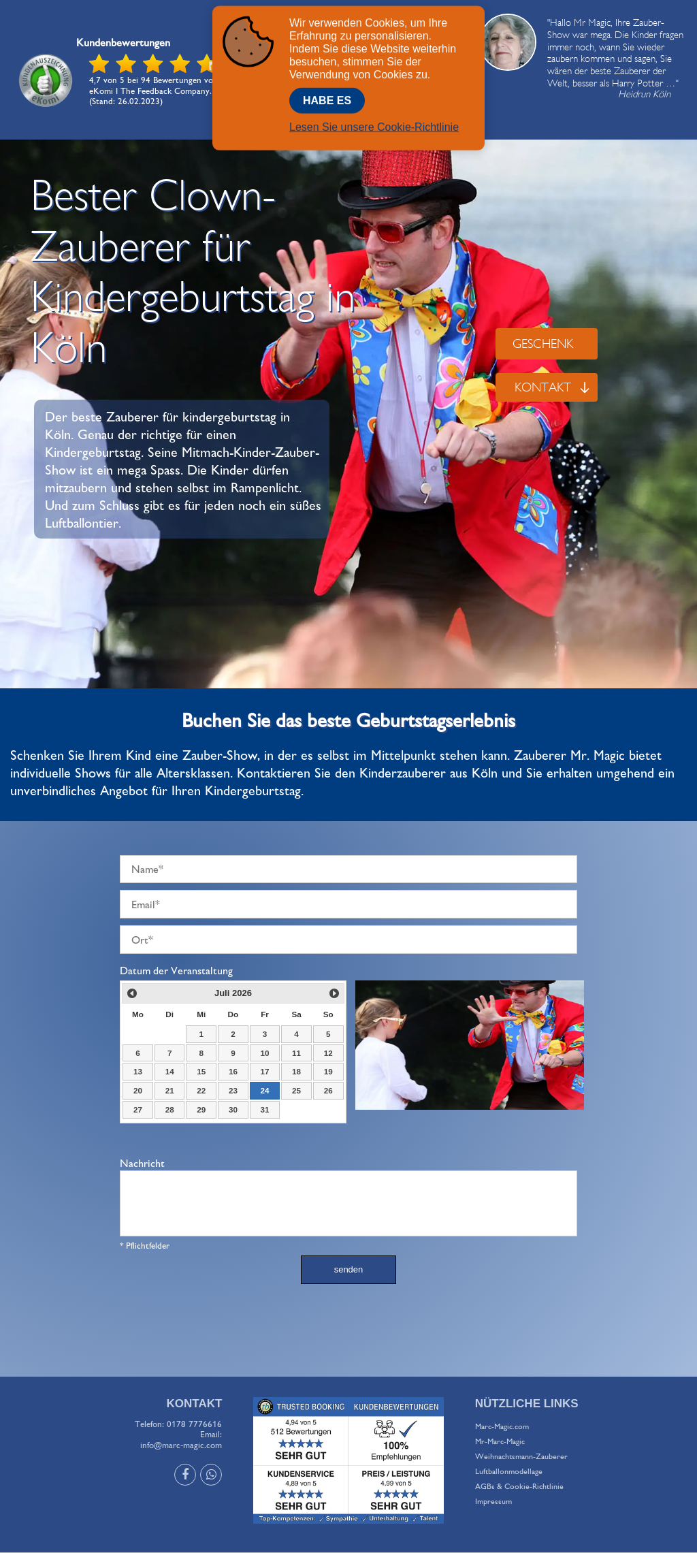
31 (264, 1109)
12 (328, 1052)
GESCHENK (543, 343)
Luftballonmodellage (508, 1471)
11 (296, 1052)
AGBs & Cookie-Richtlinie (519, 1486)
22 (201, 1090)
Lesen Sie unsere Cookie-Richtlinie (374, 124)
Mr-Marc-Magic (500, 1441)
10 (264, 1052)
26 (328, 1090)
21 (169, 1090)
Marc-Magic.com (502, 1426)
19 (328, 1071)
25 (296, 1090)
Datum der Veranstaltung (176, 970)
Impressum (493, 1501)
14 (169, 1071)
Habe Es (327, 97)
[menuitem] (581, 1426)
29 (201, 1109)
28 (169, 1109)
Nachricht (142, 1163)
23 (233, 1090)
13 (137, 1071)
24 (264, 1090)
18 (296, 1071)
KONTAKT (553, 387)
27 (137, 1109)
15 (201, 1071)
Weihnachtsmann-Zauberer (521, 1456)
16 (233, 1071)
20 (137, 1090)
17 (264, 1071)
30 (233, 1109)
